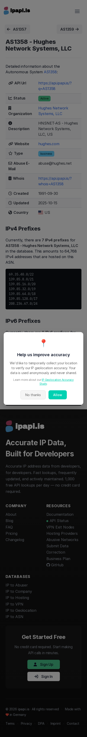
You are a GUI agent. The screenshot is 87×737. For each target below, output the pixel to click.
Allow (57, 395)
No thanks (33, 395)
